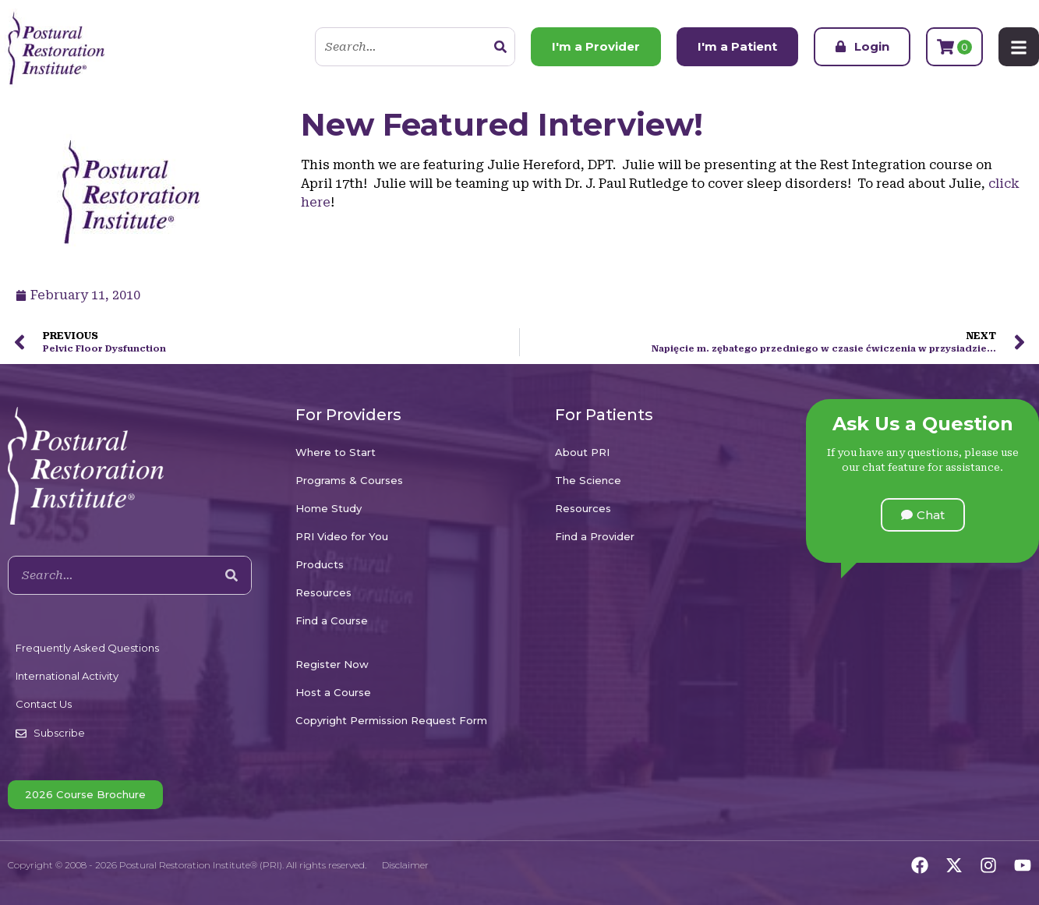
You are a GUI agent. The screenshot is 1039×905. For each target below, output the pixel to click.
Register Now (332, 664)
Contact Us (44, 704)
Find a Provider (594, 536)
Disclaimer (405, 865)
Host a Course (333, 692)
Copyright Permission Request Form (391, 720)
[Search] (500, 46)
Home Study (328, 508)
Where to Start (335, 452)
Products (319, 564)
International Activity (67, 676)
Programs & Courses (349, 480)
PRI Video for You (341, 536)
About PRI (582, 452)
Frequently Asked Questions (87, 648)
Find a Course (331, 620)
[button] (923, 515)
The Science (588, 480)
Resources (323, 592)
